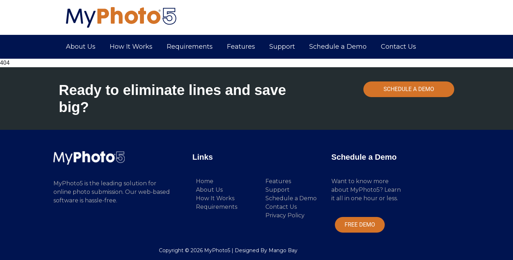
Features (241, 47)
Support (282, 47)
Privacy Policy (285, 215)
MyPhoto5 (217, 250)
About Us (80, 47)
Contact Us (398, 47)
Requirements (190, 47)
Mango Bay (283, 250)
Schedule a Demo (338, 47)
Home (204, 181)
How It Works (131, 47)
